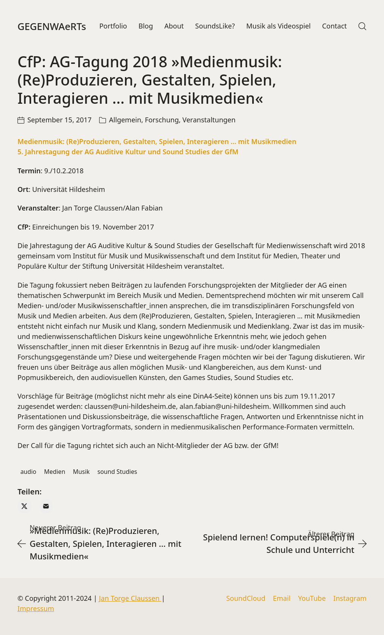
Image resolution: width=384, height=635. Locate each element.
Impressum (35, 608)
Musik (81, 471)
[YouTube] (312, 598)
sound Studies (117, 471)
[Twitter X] (24, 506)
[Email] (46, 506)
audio (28, 471)
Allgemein (125, 120)
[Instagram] (350, 598)
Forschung (162, 120)
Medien (54, 471)
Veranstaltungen (208, 120)
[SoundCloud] (245, 598)
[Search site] (362, 26)
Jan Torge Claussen (130, 598)
